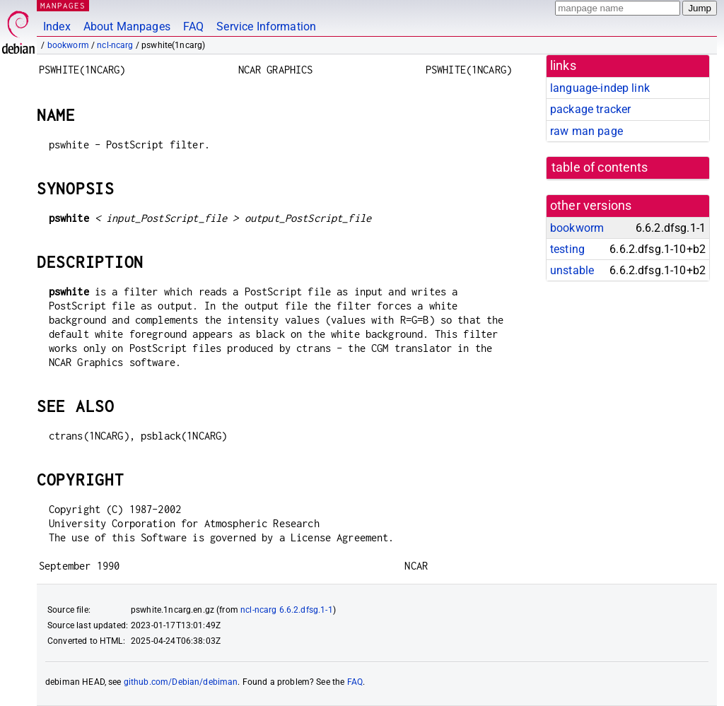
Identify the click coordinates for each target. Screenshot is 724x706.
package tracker (590, 109)
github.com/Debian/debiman (181, 682)
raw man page (586, 131)
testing (567, 249)
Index (57, 26)
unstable (572, 270)
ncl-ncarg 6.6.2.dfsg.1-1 (286, 610)
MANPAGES (63, 5)
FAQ (193, 26)
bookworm (68, 45)
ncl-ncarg (115, 45)
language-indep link (600, 88)
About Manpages (126, 26)
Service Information (266, 26)
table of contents (599, 167)
